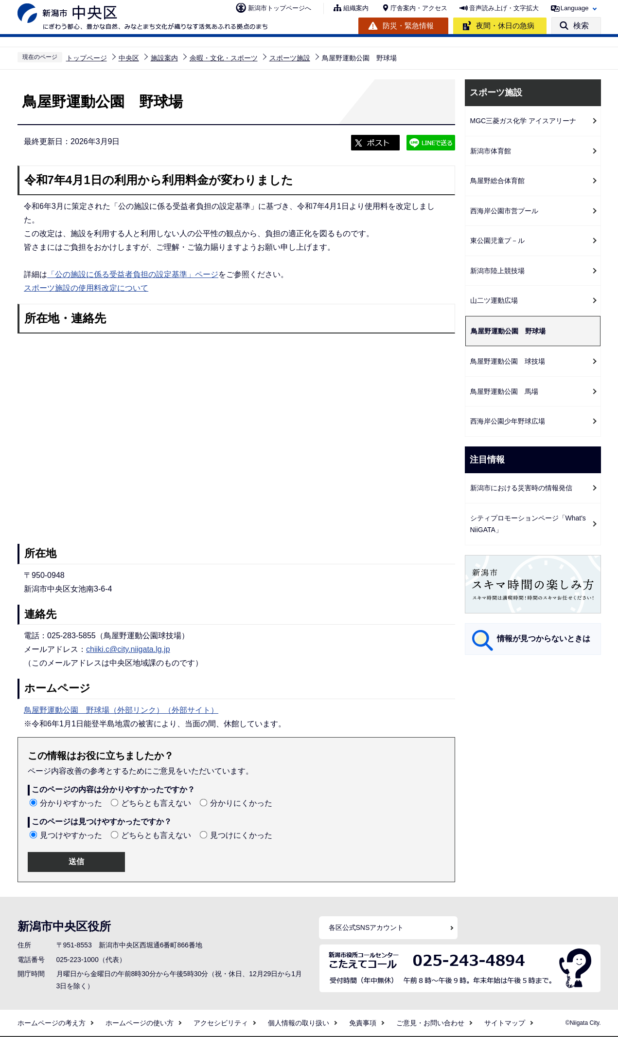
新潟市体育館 (490, 151)
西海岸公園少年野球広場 (507, 421)
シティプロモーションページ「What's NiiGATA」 (528, 524)
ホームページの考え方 (52, 1023)
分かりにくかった (241, 803)
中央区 (129, 58)
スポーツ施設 (289, 58)
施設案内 (164, 58)
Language (575, 8)
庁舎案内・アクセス (418, 8)
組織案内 (356, 8)
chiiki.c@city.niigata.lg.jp (128, 649)
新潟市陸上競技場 (497, 271)
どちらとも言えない (156, 803)
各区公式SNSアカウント (366, 927)
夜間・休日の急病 (505, 25)
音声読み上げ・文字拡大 (504, 8)
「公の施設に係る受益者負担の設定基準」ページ (132, 274)
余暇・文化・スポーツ (224, 58)
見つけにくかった (241, 835)
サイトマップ (504, 1023)
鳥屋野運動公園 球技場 (507, 361)
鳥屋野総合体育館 (497, 181)
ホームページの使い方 (140, 1023)
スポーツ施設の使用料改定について (86, 288)
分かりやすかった (71, 803)
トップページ (86, 58)
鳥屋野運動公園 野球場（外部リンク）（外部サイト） (121, 710)
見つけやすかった (71, 835)
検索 (581, 25)
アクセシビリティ (221, 1023)
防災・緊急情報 (408, 25)
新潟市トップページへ (279, 8)
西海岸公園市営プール (504, 211)
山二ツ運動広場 (494, 300)
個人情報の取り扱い (298, 1023)
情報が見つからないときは (543, 638)
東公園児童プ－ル (497, 240)
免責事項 (362, 1023)
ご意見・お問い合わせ (430, 1023)
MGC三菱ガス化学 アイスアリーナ (523, 121)
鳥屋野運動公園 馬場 (504, 391)
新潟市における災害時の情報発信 (521, 488)
